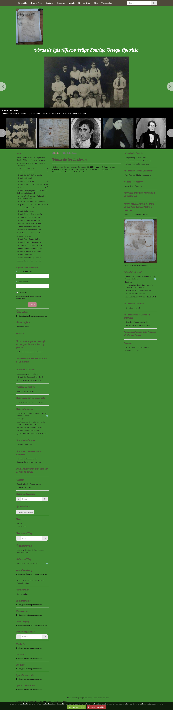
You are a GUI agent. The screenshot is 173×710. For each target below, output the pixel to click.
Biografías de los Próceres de (29, 233)
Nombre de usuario (25, 271)
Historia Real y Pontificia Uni (28, 239)
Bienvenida (22, 3)
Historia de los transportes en (29, 258)
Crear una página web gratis (27, 702)
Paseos (19, 523)
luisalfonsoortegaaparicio (32, 563)
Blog (96, 3)
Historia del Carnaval (25, 181)
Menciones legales (74, 698)
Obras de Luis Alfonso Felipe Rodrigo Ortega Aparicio (86, 50)
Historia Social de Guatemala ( (29, 242)
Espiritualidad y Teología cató (29, 484)
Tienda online (106, 3)
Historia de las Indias (25, 211)
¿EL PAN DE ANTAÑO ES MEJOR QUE (32, 434)
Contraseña (22, 282)
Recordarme (22, 292)
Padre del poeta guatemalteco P (30, 352)
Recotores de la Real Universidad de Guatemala (31, 164)
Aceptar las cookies (76, 707)
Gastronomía (22, 526)
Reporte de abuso (60, 702)
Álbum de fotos (36, 3)
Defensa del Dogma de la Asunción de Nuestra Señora (32, 414)
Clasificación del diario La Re (28, 226)
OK (154, 3)
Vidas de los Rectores (25, 169)
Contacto (49, 3)
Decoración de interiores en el (29, 261)
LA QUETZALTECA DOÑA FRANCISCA (32, 205)
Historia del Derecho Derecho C (30, 377)
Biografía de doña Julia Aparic (28, 217)
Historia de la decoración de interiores (32, 184)
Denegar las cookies (96, 707)
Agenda (71, 3)
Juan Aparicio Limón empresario (30, 402)
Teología (20, 187)
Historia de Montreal (25, 208)
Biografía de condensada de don (29, 245)
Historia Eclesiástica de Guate (29, 251)
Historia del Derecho (25, 172)
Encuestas (61, 3)
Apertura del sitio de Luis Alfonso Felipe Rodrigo (30, 551)
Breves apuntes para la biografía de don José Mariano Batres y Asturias (31, 159)
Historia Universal (24, 178)
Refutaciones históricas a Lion (29, 230)
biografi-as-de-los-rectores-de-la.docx (70, 167)
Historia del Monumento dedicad (30, 427)
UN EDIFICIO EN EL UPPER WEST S (31, 202)
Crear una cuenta (22, 296)
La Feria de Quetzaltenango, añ (29, 248)
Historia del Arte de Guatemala (29, 214)
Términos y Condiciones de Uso (96, 698)
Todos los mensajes (25, 512)
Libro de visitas (84, 3)
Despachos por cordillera (27, 374)
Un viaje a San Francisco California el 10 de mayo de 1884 (31, 197)
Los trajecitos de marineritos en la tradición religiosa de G (31, 423)
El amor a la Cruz (24, 236)
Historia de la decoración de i (28, 459)
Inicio (56, 153)
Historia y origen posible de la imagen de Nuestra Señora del (32, 191)
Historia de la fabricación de (28, 430)
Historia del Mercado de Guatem (30, 220)
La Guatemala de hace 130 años (29, 223)
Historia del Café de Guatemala (29, 175)
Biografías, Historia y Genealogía (138, 265)
